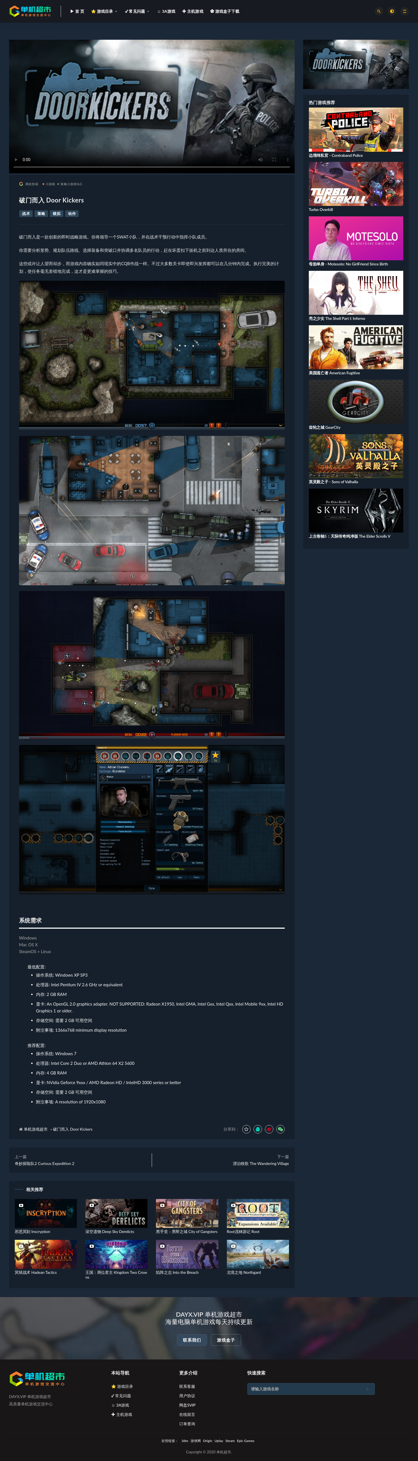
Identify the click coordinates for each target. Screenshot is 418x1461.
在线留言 (187, 1414)
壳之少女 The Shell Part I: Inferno (337, 318)
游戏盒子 (226, 1339)
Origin (207, 1441)
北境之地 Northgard (244, 1272)
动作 (72, 213)
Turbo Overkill (321, 209)
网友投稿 (28, 184)
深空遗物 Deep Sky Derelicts (109, 1231)
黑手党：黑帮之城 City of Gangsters (186, 1231)
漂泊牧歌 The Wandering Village (261, 1163)
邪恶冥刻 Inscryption (32, 1231)
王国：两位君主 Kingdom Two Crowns (116, 1275)
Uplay (218, 1441)
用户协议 (187, 1395)
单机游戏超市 (36, 1129)
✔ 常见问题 (121, 1395)
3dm (184, 1441)
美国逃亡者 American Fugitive (334, 372)
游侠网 (196, 1441)
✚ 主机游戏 (121, 1414)
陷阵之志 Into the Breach (177, 1272)
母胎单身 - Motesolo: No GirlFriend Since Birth (348, 263)
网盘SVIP (187, 1405)
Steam (230, 1441)
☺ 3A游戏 (120, 1405)
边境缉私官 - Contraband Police (336, 155)
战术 (26, 213)
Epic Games (245, 1441)
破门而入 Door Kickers (72, 1129)
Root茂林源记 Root (243, 1231)
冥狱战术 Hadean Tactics (36, 1272)
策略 (41, 213)
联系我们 (192, 1339)
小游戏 (49, 184)
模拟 (56, 213)
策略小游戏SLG (69, 184)
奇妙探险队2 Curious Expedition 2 (44, 1163)
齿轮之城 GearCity (325, 427)
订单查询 (187, 1423)
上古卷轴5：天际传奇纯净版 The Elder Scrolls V (349, 536)
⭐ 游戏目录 (122, 1386)
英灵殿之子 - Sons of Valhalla (333, 481)
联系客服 (187, 1386)
